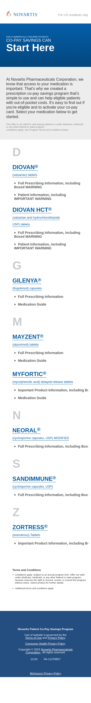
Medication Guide (32, 304)
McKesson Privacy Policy (45, 673)
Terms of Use (33, 637)
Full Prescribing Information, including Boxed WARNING (47, 185)
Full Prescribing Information (40, 297)
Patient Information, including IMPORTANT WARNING (40, 197)
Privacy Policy (56, 637)
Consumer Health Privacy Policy (45, 643)
